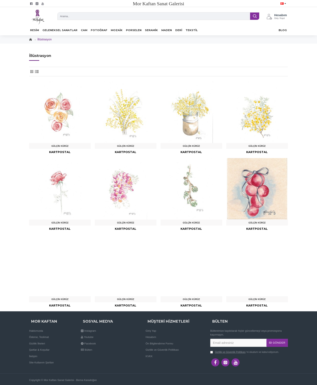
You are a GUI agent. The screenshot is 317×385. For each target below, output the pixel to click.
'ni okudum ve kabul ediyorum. (244, 352)
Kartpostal (60, 152)
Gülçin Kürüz (60, 146)
